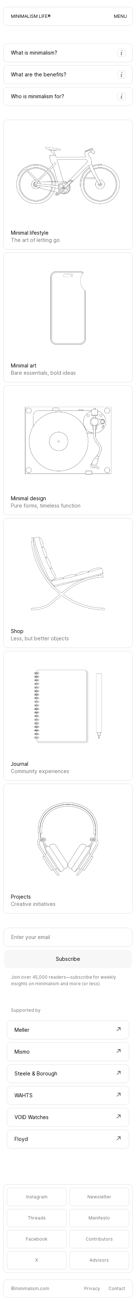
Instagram (37, 1196)
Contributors (99, 1239)
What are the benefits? (68, 74)
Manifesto (99, 1218)
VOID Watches (68, 1117)
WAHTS (68, 1095)
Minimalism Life (29, 16)
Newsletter (99, 1196)
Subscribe (68, 959)
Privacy (92, 1288)
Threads (37, 1218)
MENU (120, 16)
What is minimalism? (68, 52)
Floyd (68, 1138)
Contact (116, 1288)
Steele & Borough (68, 1073)
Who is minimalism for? (68, 96)
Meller (68, 1029)
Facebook (37, 1239)
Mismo (68, 1051)
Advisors (99, 1260)
